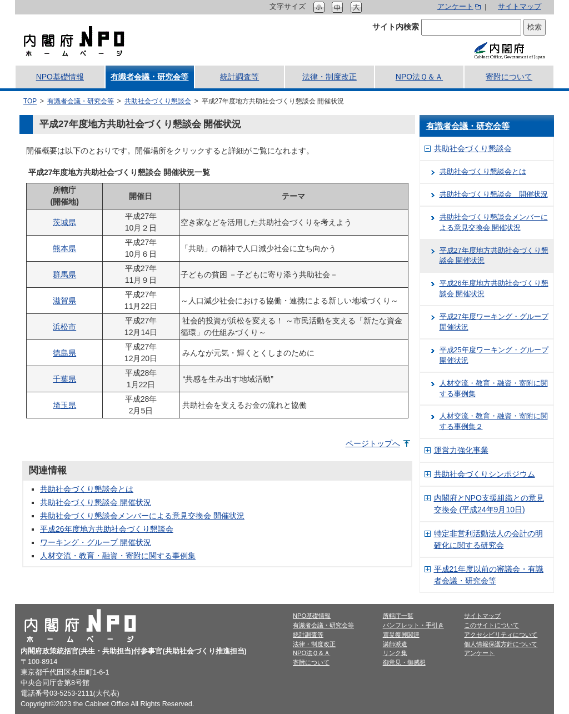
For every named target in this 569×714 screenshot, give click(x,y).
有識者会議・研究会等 (149, 76)
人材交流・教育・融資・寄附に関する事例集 (118, 555)
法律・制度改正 (329, 76)
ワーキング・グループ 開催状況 (95, 542)
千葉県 (64, 379)
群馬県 (64, 274)
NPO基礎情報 (60, 76)
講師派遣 (395, 644)
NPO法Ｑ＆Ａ (419, 76)
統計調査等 (239, 76)
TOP (30, 101)
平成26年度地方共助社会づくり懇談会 (106, 529)
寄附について (509, 76)
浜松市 (64, 326)
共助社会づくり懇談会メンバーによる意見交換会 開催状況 (142, 515)
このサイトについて (491, 625)
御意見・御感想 (404, 662)
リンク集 (395, 653)
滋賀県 (64, 300)
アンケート (455, 7)
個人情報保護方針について (500, 644)
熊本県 (64, 248)
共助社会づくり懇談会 (157, 101)
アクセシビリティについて (500, 634)
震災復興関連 (401, 634)
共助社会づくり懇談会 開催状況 (95, 502)
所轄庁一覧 (398, 615)
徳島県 (64, 352)
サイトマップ (519, 7)
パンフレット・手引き (413, 625)
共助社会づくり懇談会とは (86, 489)
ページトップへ (373, 443)
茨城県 (64, 222)
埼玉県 (64, 405)
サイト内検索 (395, 26)
